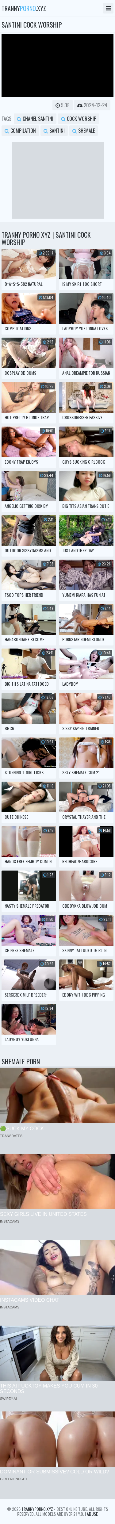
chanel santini (35, 118)
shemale (83, 130)
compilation (20, 130)
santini (54, 130)
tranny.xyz (24, 8)
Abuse (92, 1514)
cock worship (78, 118)
